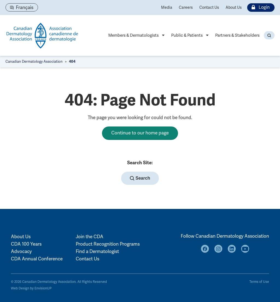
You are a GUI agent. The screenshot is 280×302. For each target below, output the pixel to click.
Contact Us (209, 7)
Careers (186, 7)
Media (166, 7)
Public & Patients (187, 35)
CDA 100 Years (26, 244)
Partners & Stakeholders (237, 35)
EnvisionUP (42, 288)
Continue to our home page (140, 133)
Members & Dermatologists (133, 35)
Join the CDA (89, 237)
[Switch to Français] (21, 7)
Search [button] (140, 178)
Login (259, 7)
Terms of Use (259, 282)
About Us (234, 7)
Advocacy (21, 251)
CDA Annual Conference (37, 259)
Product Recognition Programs (108, 244)
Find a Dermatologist (97, 251)
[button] (269, 35)
